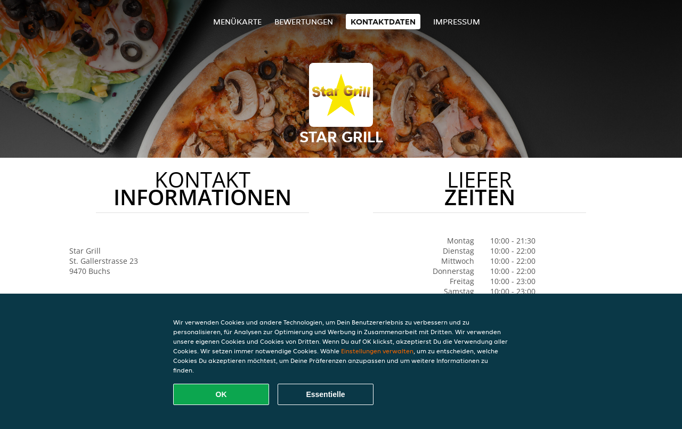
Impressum (456, 21)
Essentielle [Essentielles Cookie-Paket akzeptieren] (325, 394)
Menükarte (237, 21)
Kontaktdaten (383, 21)
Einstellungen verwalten (377, 351)
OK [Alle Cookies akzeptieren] (221, 394)
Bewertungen (303, 21)
